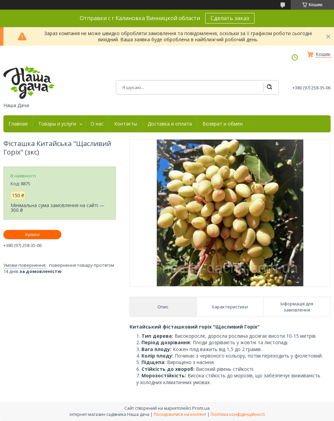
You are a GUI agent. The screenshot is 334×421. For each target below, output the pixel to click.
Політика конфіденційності (238, 414)
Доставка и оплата (170, 124)
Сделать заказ (230, 18)
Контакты (125, 124)
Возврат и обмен (222, 124)
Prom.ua (201, 408)
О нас (97, 124)
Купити (32, 234)
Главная (18, 124)
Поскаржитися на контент (180, 414)
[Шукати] (269, 87)
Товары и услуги (57, 124)
